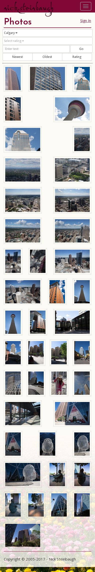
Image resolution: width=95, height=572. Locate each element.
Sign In (85, 20)
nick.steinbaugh (28, 7)
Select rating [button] (14, 41)
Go (81, 49)
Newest (17, 57)
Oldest (47, 57)
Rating (76, 57)
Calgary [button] (11, 33)
